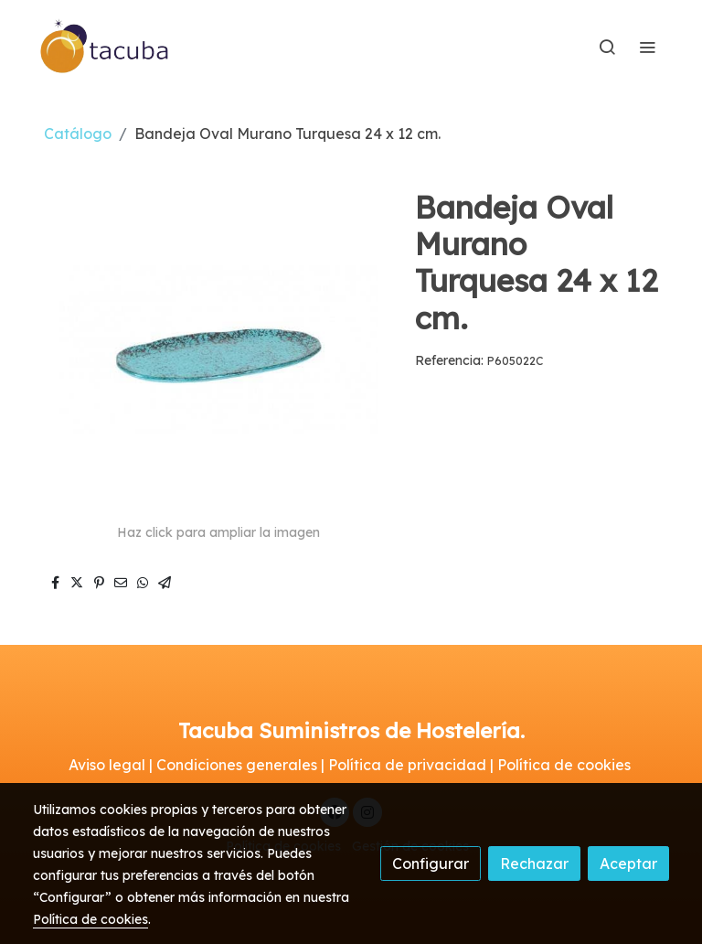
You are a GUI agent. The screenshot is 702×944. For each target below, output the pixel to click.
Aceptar (628, 863)
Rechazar (534, 863)
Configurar (430, 863)
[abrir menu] (647, 47)
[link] (105, 46)
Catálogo (78, 133)
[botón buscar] (607, 47)
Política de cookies (90, 919)
